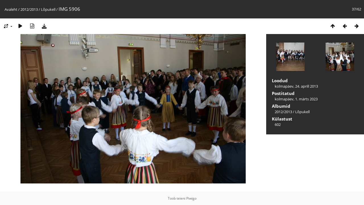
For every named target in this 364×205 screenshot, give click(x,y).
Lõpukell (48, 9)
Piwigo (191, 198)
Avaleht (11, 9)
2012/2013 (29, 9)
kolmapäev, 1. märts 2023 (296, 99)
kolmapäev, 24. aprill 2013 (296, 86)
